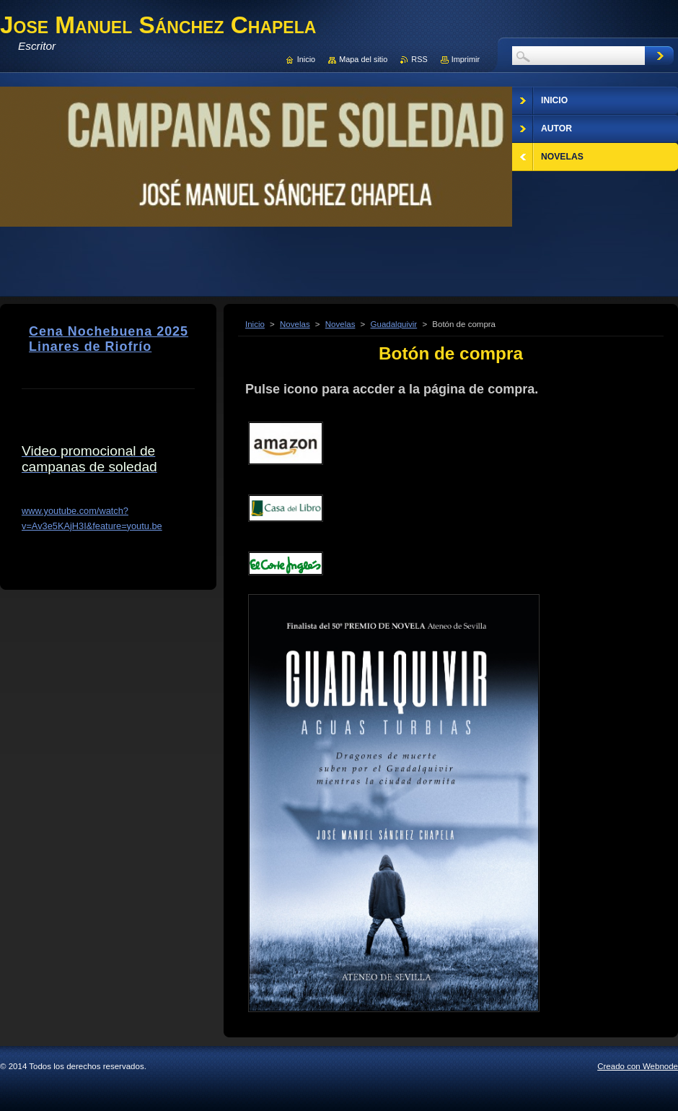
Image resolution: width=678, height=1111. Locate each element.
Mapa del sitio (363, 59)
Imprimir (466, 59)
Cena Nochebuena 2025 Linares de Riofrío (108, 339)
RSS (419, 59)
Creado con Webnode (637, 1066)
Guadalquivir (394, 324)
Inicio (255, 324)
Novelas (295, 324)
